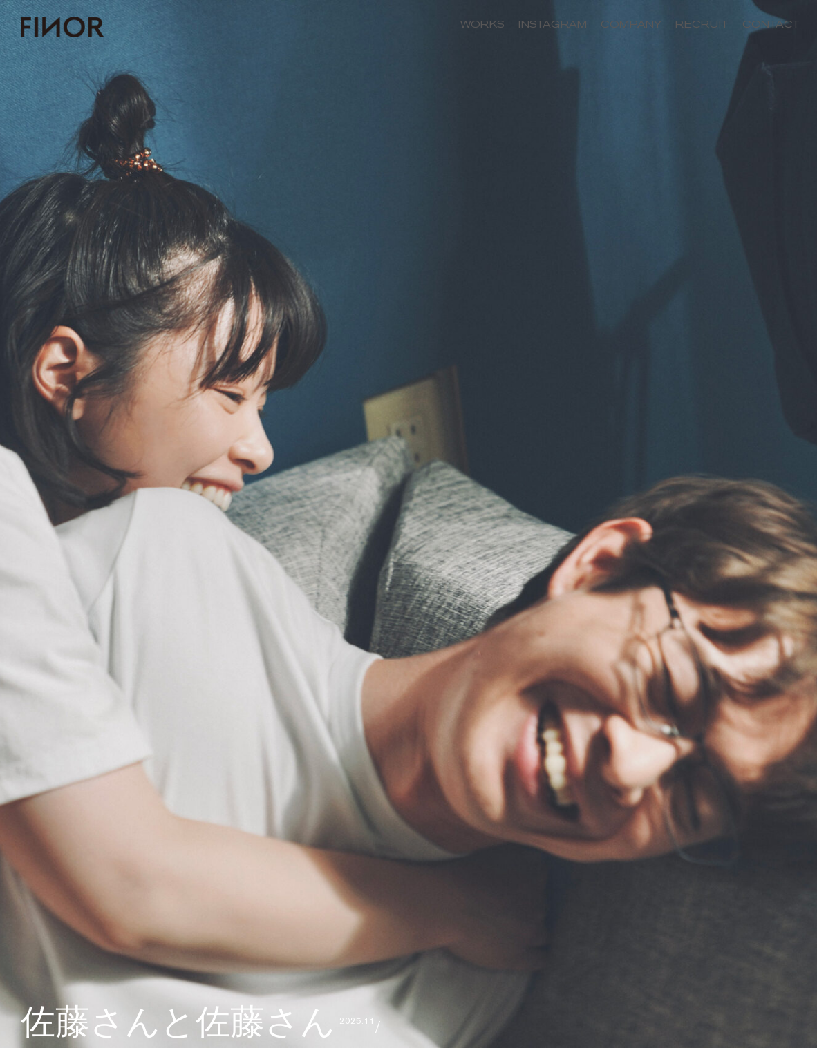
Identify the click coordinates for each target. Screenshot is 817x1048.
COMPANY (631, 24)
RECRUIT (702, 24)
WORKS (482, 24)
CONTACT (771, 24)
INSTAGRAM (552, 24)
